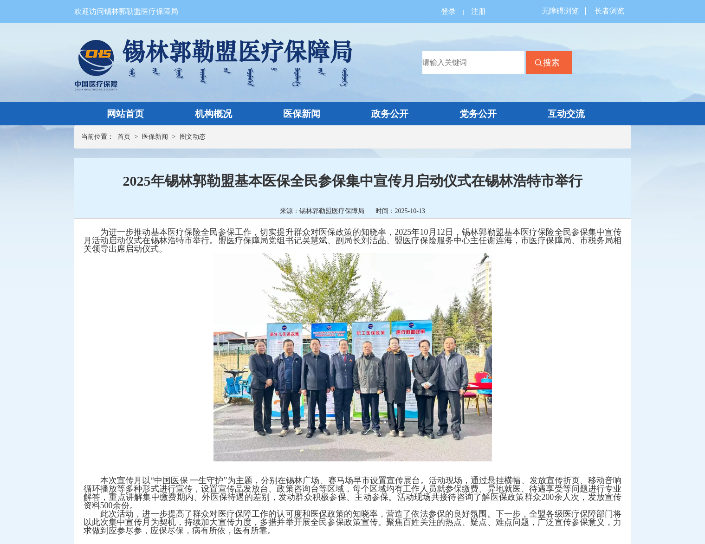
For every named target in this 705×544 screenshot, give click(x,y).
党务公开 (478, 114)
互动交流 (566, 114)
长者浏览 (609, 11)
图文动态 (193, 136)
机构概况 (213, 114)
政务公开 (389, 114)
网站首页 (125, 114)
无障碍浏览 (560, 11)
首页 (123, 136)
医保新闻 (301, 114)
